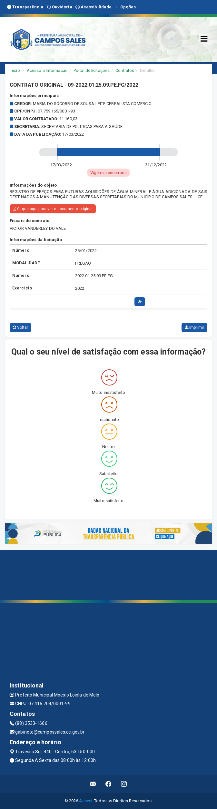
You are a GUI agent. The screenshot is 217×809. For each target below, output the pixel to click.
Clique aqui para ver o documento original (53, 209)
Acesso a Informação (47, 70)
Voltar (20, 327)
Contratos (124, 70)
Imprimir (194, 327)
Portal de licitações (92, 70)
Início (15, 70)
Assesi (85, 800)
